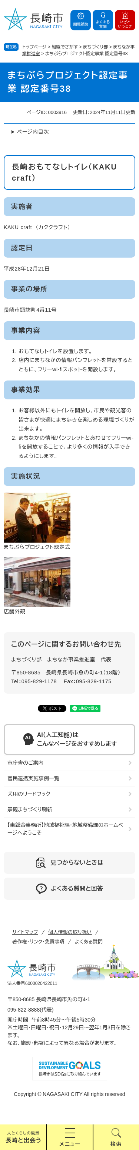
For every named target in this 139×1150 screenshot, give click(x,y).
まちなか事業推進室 (71, 660)
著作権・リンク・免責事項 (38, 941)
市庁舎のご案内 (25, 763)
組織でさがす (65, 47)
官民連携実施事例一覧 (33, 778)
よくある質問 (89, 941)
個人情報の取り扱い (70, 932)
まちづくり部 (26, 660)
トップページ (34, 47)
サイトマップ (25, 932)
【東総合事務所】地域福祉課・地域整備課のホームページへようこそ (65, 829)
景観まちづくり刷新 (29, 809)
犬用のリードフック (28, 794)
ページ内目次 (33, 132)
